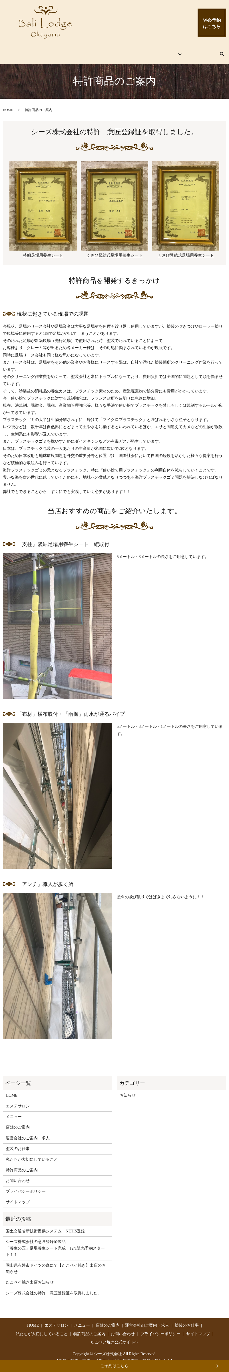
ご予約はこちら (114, 1366)
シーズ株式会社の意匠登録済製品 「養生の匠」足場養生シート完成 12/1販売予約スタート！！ (55, 1242)
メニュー (89, 51)
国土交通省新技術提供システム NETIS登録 (45, 1225)
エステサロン (61, 51)
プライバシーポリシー (26, 1185)
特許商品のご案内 (22, 1164)
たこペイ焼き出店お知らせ (30, 1276)
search (224, 51)
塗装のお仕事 (18, 1143)
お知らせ (128, 1089)
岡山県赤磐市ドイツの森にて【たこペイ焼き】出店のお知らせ (56, 1262)
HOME (33, 51)
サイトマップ (18, 1196)
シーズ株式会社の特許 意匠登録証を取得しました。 (54, 1287)
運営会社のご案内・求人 (28, 1132)
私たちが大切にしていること (32, 1153)
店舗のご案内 (118, 51)
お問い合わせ (201, 51)
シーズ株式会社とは (158, 51)
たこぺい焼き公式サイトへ (114, 1336)
